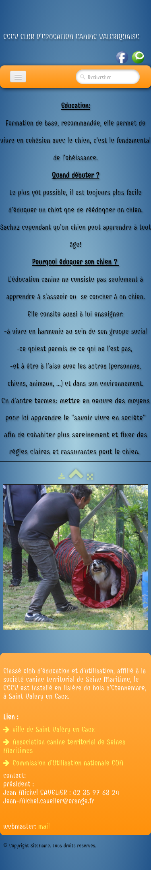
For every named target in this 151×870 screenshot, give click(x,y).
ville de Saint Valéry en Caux (50, 729)
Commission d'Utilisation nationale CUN (64, 763)
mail (44, 826)
